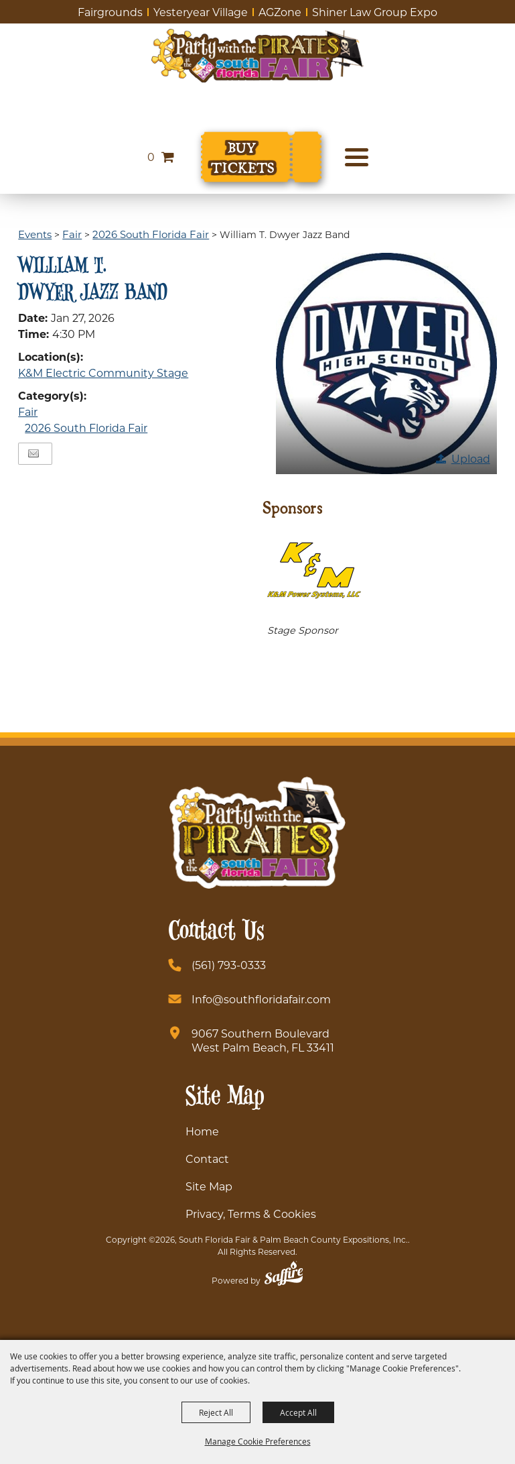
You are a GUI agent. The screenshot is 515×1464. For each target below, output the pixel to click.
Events (35, 234)
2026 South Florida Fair (150, 234)
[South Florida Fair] (257, 55)
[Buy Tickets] (261, 157)
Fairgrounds (110, 12)
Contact (207, 1158)
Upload (470, 458)
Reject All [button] (216, 1412)
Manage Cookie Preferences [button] (258, 1441)
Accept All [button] (298, 1412)
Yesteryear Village (200, 12)
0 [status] (151, 157)
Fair (72, 234)
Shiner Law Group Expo (374, 12)
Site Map (209, 1186)
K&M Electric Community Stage (103, 372)
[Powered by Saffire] (284, 1275)
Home (202, 1131)
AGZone (280, 12)
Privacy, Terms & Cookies (251, 1213)
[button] (386, 363)
